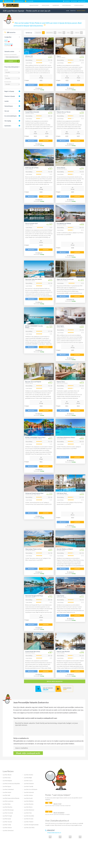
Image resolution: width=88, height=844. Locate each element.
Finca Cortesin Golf (31, 223)
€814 (78, 406)
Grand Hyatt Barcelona (32, 651)
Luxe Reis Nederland (29, 810)
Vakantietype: (8, 44)
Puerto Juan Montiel (63, 651)
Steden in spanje (79, 5)
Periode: (6, 75)
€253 (35, 136)
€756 (41, 620)
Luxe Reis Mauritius (7, 807)
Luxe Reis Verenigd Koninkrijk (31, 824)
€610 (72, 517)
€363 (41, 192)
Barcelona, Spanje (61, 597)
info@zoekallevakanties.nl (54, 832)
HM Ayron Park (62, 493)
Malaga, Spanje (29, 224)
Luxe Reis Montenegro (8, 810)
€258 (66, 136)
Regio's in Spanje (9, 91)
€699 (72, 192)
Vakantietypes (8, 106)
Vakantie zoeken (9, 51)
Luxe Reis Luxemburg (8, 801)
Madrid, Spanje (60, 327)
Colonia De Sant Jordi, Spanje (32, 494)
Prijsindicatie (7, 81)
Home (67, 10)
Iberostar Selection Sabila (33, 279)
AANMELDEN (82, 1)
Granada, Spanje (61, 57)
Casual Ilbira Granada (32, 112)
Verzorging (7, 121)
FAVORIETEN (66, 1)
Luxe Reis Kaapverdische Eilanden (11, 798)
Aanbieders (56, 5)
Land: (6, 40)
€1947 (41, 245)
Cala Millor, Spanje (30, 550)
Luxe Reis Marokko (28, 804)
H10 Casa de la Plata (31, 167)
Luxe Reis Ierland (7, 792)
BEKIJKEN (46, 84)
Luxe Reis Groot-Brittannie (30, 789)
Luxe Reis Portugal (7, 816)
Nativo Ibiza (61, 381)
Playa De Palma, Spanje (62, 494)
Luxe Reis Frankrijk (28, 786)
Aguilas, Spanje (61, 652)
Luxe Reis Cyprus (28, 780)
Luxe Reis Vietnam (7, 827)
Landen (6, 101)
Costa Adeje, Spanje (30, 280)
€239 (78, 136)
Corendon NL (70, 299)
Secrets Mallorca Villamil (65, 549)
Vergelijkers (45, 5)
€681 (41, 80)
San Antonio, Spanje (62, 169)
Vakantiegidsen (33, 5)
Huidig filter (7, 37)
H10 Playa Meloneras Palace (66, 437)
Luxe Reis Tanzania (7, 821)
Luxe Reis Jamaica (28, 795)
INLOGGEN (74, 1)
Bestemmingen (66, 5)
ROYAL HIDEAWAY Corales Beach (34, 326)
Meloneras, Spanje (61, 438)
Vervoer (6, 111)
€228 (78, 80)
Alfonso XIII (29, 56)
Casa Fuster (60, 595)
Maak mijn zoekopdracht (28, 753)
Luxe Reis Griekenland (8, 789)
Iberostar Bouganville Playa (34, 595)
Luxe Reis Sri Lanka (28, 818)
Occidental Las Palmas (64, 223)
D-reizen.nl (39, 88)
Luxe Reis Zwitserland (8, 830)
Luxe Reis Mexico (28, 807)
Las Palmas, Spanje (61, 224)
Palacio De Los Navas (63, 112)
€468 (72, 247)
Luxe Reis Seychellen (29, 816)
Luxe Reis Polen (28, 813)
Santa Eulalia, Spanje (62, 280)
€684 (72, 350)
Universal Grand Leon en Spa (34, 493)
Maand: (6, 69)
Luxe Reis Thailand (28, 821)
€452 (41, 406)
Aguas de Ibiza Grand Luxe (65, 279)
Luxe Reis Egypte (7, 786)
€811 (41, 461)
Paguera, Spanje (61, 550)
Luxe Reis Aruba (7, 777)
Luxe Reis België (28, 777)
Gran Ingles (60, 326)
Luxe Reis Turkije (7, 824)
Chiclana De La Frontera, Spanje (33, 438)
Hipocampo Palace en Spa (33, 549)
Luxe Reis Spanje (7, 818)
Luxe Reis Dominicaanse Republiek (11, 783)
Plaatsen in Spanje (9, 96)
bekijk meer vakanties (54, 681)
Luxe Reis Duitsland (29, 783)
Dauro (59, 56)
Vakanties (73, 10)
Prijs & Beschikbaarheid (11, 67)
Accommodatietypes (10, 116)
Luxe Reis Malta (6, 804)
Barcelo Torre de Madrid (33, 381)
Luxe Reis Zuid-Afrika (29, 827)
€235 (67, 80)
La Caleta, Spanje (29, 328)
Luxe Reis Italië (6, 795)
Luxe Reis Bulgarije (7, 780)
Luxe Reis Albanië (7, 774)
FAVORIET (31, 84)
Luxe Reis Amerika (28, 774)
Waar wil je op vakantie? (10, 54)
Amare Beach (61, 167)
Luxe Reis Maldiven (28, 801)
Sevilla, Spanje (29, 57)
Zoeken (11, 61)
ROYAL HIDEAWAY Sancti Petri (35, 437)
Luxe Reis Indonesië (29, 792)
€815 (66, 406)
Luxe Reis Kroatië (28, 798)
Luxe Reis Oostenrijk (8, 813)
